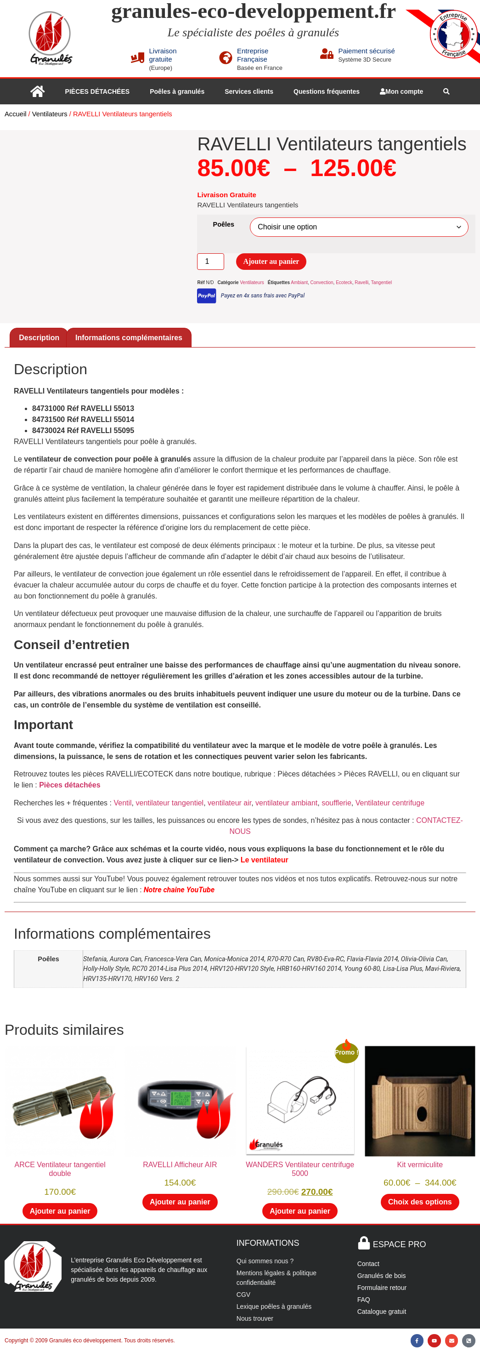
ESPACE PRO (399, 1244)
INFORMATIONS (268, 1243)
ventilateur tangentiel (169, 803)
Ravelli (361, 282)
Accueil (15, 114)
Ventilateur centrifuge (390, 803)
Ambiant (299, 282)
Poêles (223, 224)
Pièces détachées (69, 785)
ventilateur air (229, 803)
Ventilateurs (50, 114)
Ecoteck (344, 282)
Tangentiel (381, 282)
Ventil (122, 803)
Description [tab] (39, 338)
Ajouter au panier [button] (60, 1211)
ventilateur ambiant (286, 803)
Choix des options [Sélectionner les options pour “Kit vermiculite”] (420, 1202)
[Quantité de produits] (210, 261)
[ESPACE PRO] (364, 1242)
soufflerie (336, 803)
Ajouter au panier (271, 261)
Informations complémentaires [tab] (128, 338)
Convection (322, 282)
